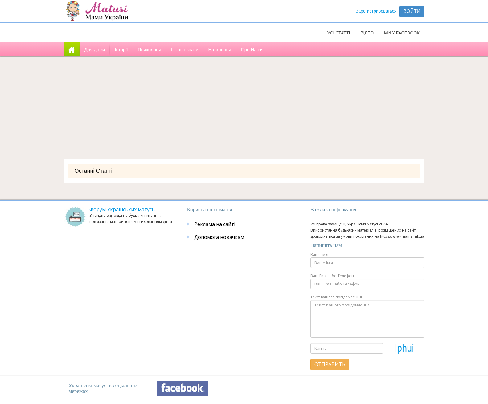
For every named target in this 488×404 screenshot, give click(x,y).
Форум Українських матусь (122, 209)
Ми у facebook (402, 32)
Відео (367, 32)
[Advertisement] (244, 106)
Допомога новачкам (219, 237)
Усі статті (338, 32)
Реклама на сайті (214, 224)
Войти (411, 11)
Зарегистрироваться (376, 11)
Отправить (329, 364)
